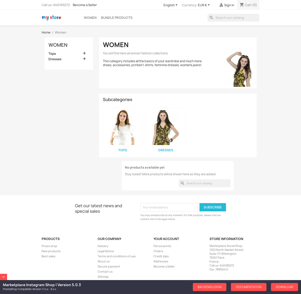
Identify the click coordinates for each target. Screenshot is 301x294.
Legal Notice (106, 251)
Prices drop (49, 246)
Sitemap (103, 276)
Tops (52, 54)
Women (90, 18)
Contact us (105, 271)
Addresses (161, 261)
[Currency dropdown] (204, 5)
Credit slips (161, 256)
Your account (166, 239)
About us (104, 261)
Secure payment (109, 266)
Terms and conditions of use (117, 256)
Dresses (54, 59)
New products (51, 251)
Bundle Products (117, 18)
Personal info (162, 246)
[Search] (233, 18)
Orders (158, 251)
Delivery (103, 246)
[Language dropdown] (171, 5)
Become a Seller (85, 5)
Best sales (49, 256)
